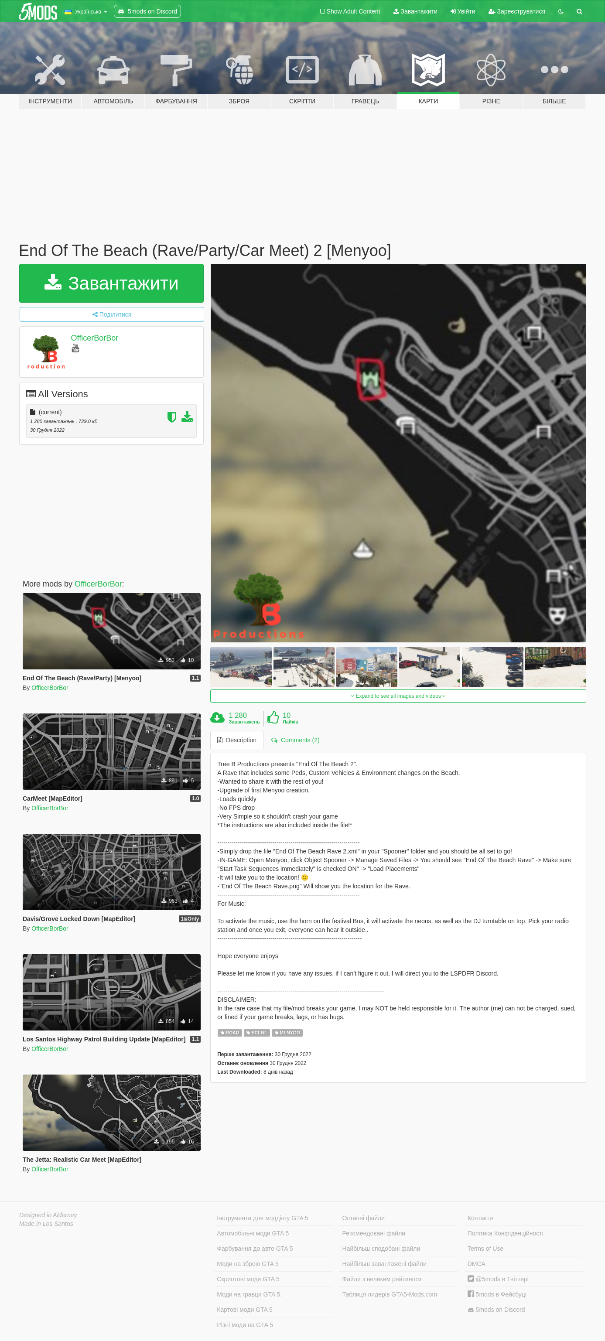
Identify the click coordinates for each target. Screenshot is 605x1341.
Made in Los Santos (46, 1223)
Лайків (290, 721)
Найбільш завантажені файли (384, 1263)
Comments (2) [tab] (295, 740)
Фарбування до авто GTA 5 (255, 1248)
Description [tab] (236, 740)
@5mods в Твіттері (498, 1279)
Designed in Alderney (48, 1214)
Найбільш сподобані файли (381, 1248)
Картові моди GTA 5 (245, 1309)
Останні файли (363, 1218)
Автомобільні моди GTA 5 (253, 1233)
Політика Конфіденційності (505, 1233)
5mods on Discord (496, 1310)
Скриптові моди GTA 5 (248, 1279)
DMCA (476, 1263)
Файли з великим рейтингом (382, 1279)
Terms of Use (485, 1248)
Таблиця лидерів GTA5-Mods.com (390, 1294)
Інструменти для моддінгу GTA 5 (262, 1218)
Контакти (480, 1218)
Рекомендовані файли (374, 1233)
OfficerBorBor (95, 338)
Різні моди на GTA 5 (245, 1324)
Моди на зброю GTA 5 (247, 1263)
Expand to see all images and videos (398, 696)
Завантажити (415, 11)
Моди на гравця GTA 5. (249, 1294)
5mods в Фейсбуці (497, 1294)
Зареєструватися (517, 11)
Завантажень (244, 721)
